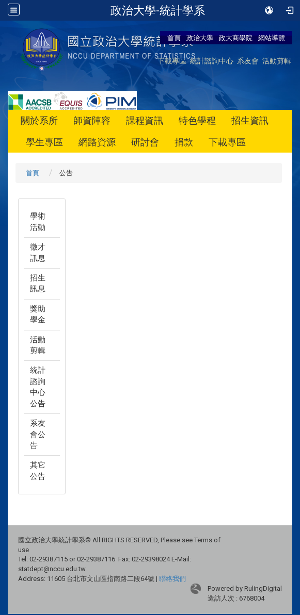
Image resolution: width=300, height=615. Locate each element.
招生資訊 (250, 120)
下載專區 (171, 60)
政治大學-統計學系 (157, 10)
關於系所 (39, 120)
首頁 (174, 37)
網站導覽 (271, 37)
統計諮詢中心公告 (37, 386)
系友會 (248, 60)
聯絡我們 (172, 579)
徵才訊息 (37, 252)
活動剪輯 (276, 60)
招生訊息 (37, 283)
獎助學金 (37, 314)
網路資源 (97, 142)
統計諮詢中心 (211, 60)
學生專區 (44, 142)
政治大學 (199, 37)
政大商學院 (236, 37)
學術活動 (37, 221)
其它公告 (37, 470)
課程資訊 (144, 120)
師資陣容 (91, 120)
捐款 (184, 142)
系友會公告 (37, 434)
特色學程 (197, 120)
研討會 (145, 142)
